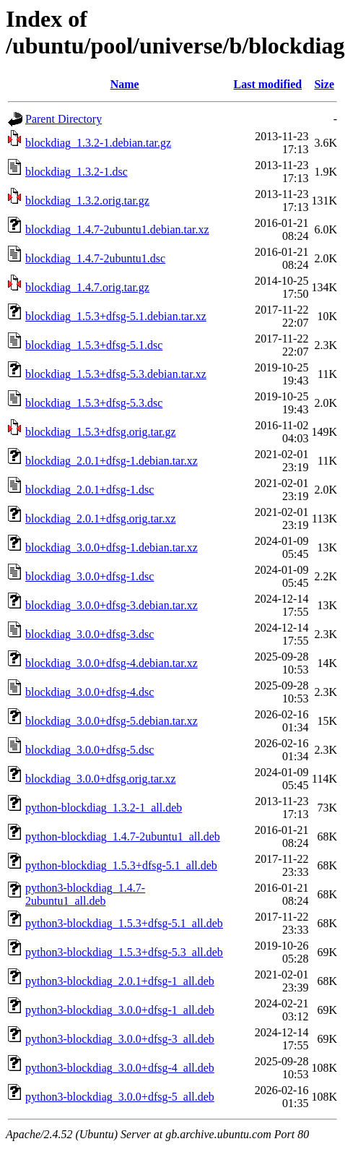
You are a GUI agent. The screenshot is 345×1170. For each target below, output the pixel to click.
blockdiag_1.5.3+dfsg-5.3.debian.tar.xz (115, 374)
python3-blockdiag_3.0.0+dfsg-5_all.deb (119, 1097)
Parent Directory (63, 119)
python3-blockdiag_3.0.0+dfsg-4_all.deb (119, 1068)
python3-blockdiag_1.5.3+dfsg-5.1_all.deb (124, 923)
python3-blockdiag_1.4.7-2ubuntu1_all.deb (85, 894)
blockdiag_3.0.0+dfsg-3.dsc (89, 634)
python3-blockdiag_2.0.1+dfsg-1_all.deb (119, 981)
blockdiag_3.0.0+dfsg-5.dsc (89, 750)
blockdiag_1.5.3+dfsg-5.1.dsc (93, 345)
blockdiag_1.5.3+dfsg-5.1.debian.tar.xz (115, 316)
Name (124, 84)
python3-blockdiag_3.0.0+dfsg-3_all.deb (119, 1039)
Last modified (268, 84)
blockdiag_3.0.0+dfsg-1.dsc (89, 576)
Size (324, 84)
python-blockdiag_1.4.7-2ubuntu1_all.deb (122, 836)
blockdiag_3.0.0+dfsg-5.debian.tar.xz (111, 721)
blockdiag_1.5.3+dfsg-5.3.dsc (93, 403)
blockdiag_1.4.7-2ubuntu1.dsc (95, 258)
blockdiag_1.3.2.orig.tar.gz (87, 200)
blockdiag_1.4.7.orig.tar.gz (87, 287)
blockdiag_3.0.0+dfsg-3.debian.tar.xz (111, 605)
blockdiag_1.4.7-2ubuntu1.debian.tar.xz (117, 229)
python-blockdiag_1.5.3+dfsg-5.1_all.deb (121, 865)
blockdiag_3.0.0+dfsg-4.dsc (89, 692)
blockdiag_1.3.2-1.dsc (76, 171)
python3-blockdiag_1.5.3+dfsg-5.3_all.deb (124, 952)
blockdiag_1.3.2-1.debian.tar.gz (98, 143)
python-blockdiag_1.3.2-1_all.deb (103, 807)
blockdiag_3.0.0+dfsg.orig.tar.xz (100, 779)
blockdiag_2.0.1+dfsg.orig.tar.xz (100, 518)
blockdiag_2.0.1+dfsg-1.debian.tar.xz (111, 461)
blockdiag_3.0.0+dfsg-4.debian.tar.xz (111, 663)
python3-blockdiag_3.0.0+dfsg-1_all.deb (119, 1010)
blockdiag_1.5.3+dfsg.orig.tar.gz (100, 432)
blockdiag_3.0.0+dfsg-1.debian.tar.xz (111, 547)
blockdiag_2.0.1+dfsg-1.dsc (89, 489)
